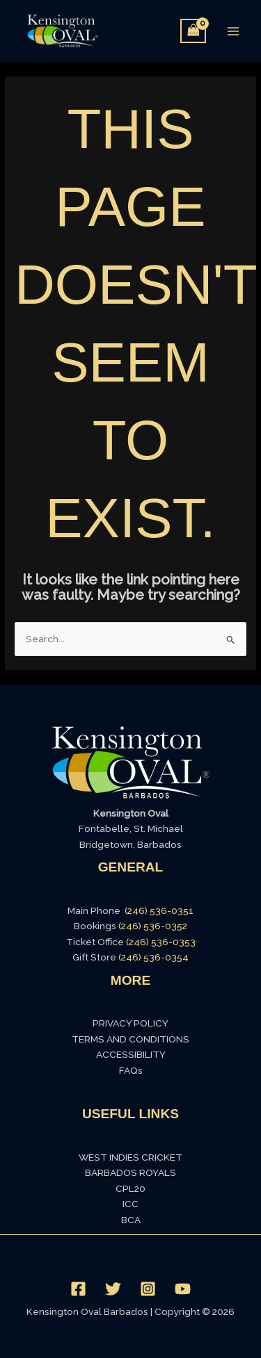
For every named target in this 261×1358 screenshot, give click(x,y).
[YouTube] (183, 1289)
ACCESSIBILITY (131, 1054)
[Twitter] (113, 1289)
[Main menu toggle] (233, 30)
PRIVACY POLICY (130, 1023)
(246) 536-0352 (152, 925)
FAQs (131, 1070)
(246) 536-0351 (159, 910)
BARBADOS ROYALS (130, 1172)
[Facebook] (78, 1289)
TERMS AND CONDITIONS (130, 1039)
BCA (131, 1219)
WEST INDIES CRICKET (130, 1157)
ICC (130, 1203)
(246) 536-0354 (153, 957)
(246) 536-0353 (161, 941)
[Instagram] (148, 1289)
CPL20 (130, 1188)
